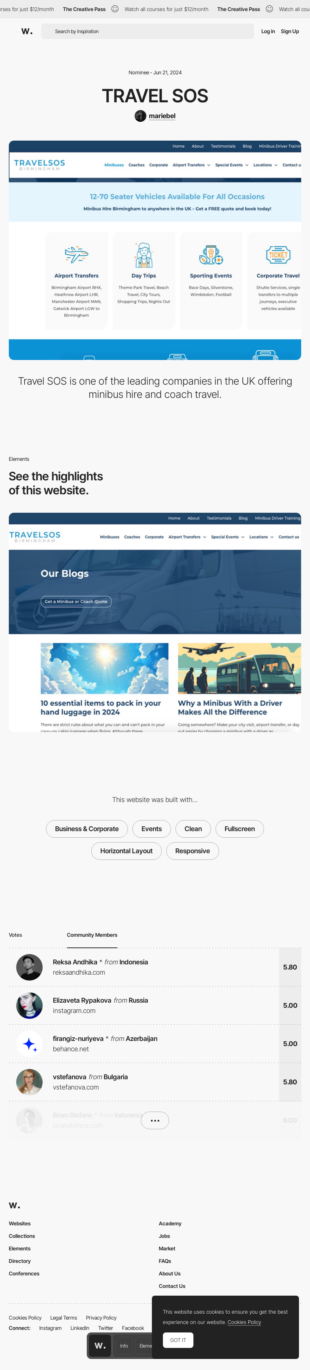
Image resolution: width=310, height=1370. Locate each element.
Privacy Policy (101, 1317)
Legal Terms (63, 1317)
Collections (22, 1236)
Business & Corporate (87, 829)
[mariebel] (155, 116)
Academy (170, 1223)
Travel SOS (155, 96)
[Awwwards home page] (100, 1346)
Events (152, 829)
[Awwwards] (26, 31)
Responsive (192, 851)
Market (167, 1248)
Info (124, 1346)
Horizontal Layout (126, 851)
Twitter (105, 1328)
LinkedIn (80, 1328)
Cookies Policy (25, 1317)
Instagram (50, 1328)
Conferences (24, 1273)
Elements (149, 1346)
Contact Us (172, 1286)
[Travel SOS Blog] (155, 622)
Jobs (164, 1236)
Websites (20, 1223)
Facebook (133, 1328)
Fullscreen (240, 829)
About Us (170, 1273)
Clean (193, 829)
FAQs (165, 1261)
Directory (20, 1261)
